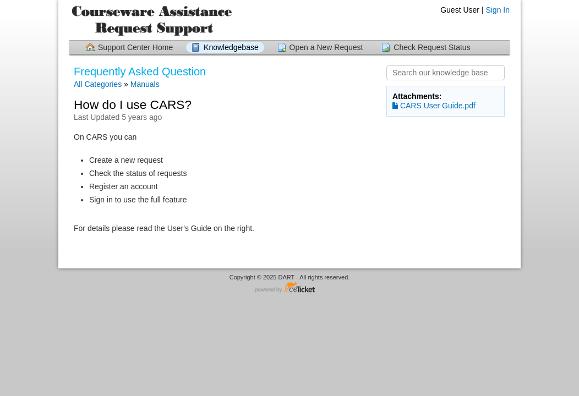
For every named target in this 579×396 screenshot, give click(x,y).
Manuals (145, 84)
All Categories (98, 84)
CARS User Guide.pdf (434, 105)
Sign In (497, 10)
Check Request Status (432, 47)
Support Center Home (135, 47)
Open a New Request (326, 47)
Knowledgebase (231, 47)
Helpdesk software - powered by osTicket (289, 288)
